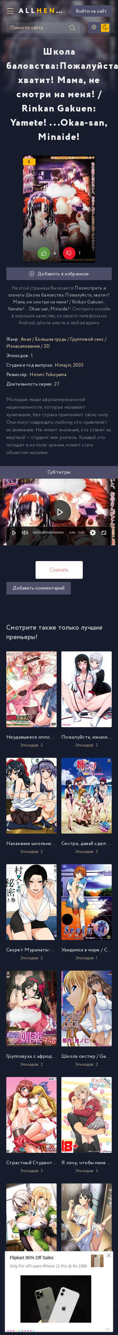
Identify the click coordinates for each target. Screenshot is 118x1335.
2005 (78, 365)
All (42, 11)
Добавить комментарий (39, 588)
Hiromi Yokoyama (48, 374)
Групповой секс (87, 339)
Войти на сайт (91, 11)
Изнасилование (23, 346)
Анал (26, 339)
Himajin (63, 365)
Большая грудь (50, 339)
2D (47, 346)
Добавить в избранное (59, 274)
